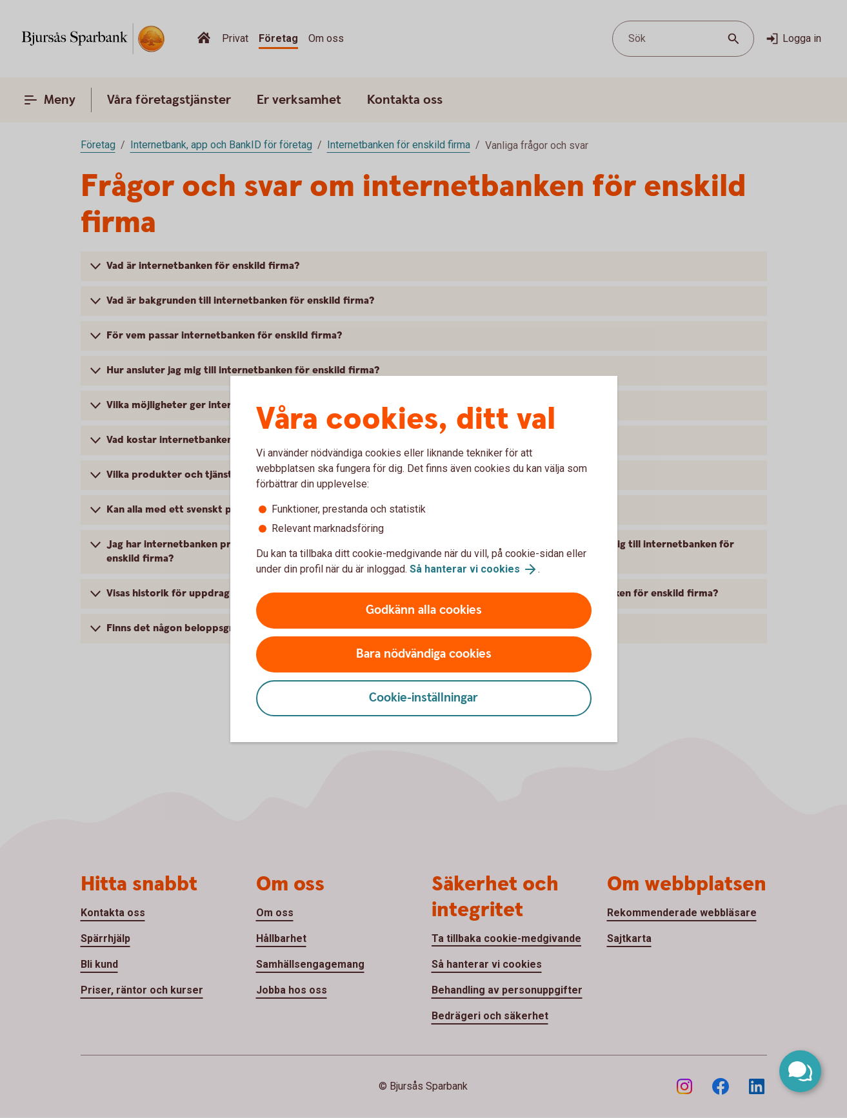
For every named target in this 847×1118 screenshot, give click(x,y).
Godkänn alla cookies (424, 610)
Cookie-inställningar (423, 698)
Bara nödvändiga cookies (424, 654)
